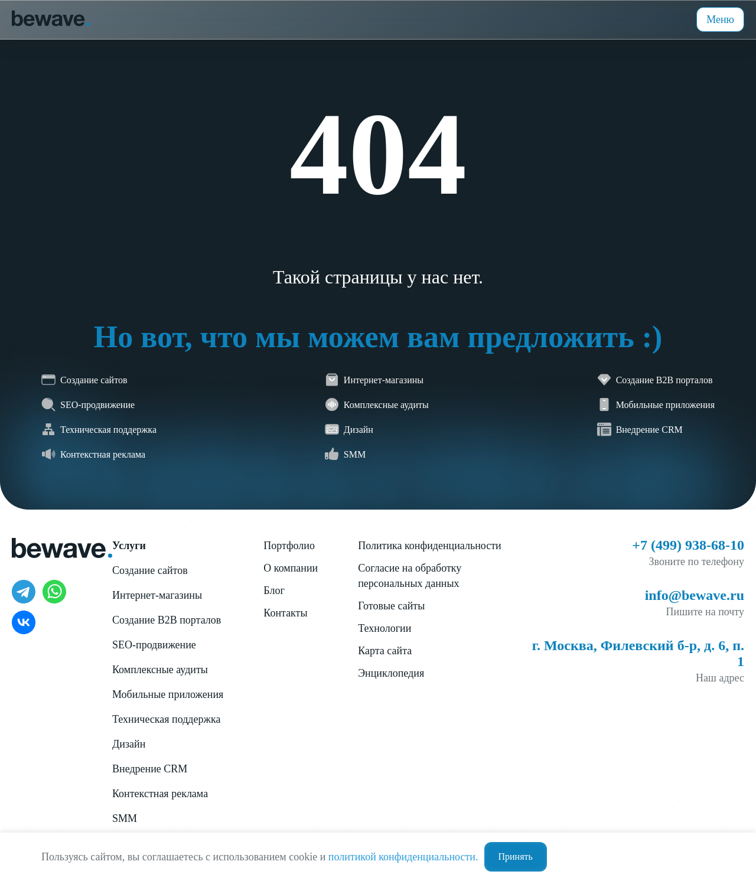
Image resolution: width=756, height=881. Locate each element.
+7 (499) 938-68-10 (688, 545)
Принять (515, 856)
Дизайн (128, 744)
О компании (290, 568)
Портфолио (289, 546)
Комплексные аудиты (160, 670)
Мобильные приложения (167, 694)
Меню (720, 19)
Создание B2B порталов (166, 620)
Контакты (285, 613)
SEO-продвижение (154, 645)
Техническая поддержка (166, 719)
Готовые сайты (391, 606)
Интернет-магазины (157, 595)
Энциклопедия (391, 673)
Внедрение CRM (149, 769)
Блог (273, 590)
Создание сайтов (150, 570)
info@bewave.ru (694, 595)
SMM (124, 818)
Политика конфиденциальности (429, 546)
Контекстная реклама (160, 794)
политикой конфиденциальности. (403, 857)
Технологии (384, 628)
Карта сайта (385, 651)
